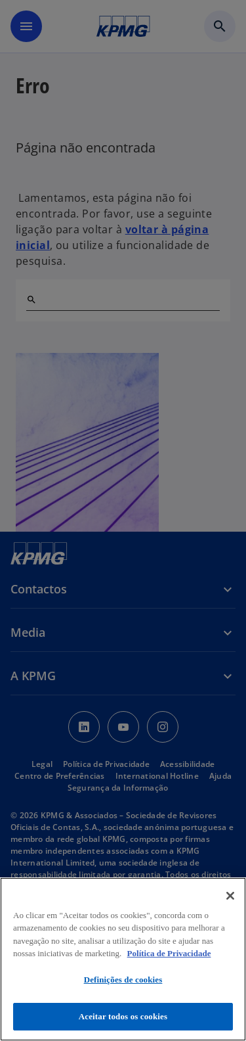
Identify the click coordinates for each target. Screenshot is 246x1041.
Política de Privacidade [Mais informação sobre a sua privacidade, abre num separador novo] (169, 953)
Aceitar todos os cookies (123, 1016)
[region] (123, 959)
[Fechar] (230, 895)
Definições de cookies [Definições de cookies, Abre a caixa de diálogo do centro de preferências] (123, 979)
